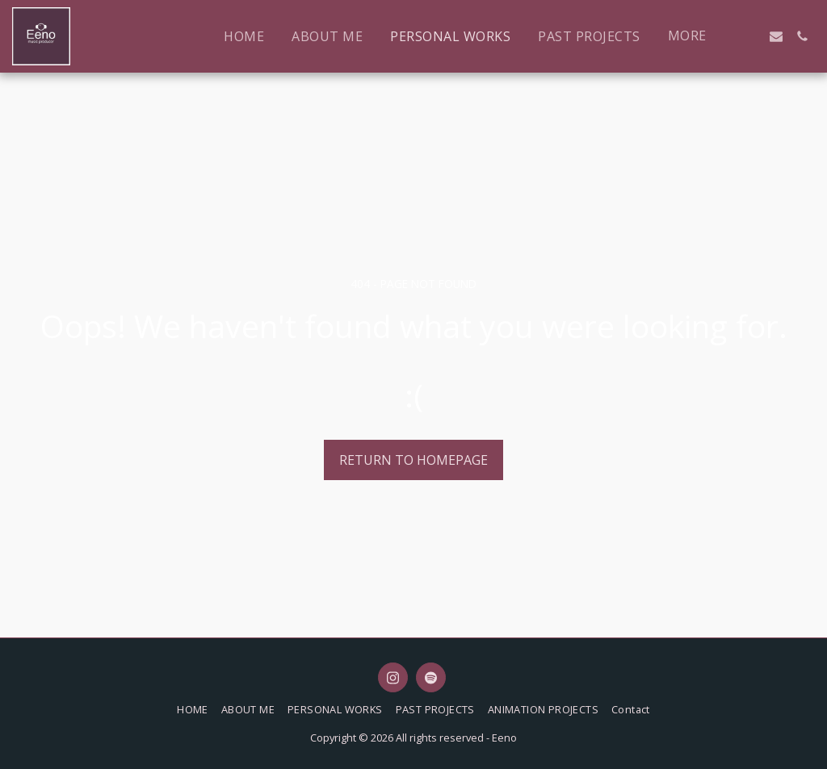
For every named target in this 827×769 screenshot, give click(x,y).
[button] (750, 36)
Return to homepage (413, 460)
